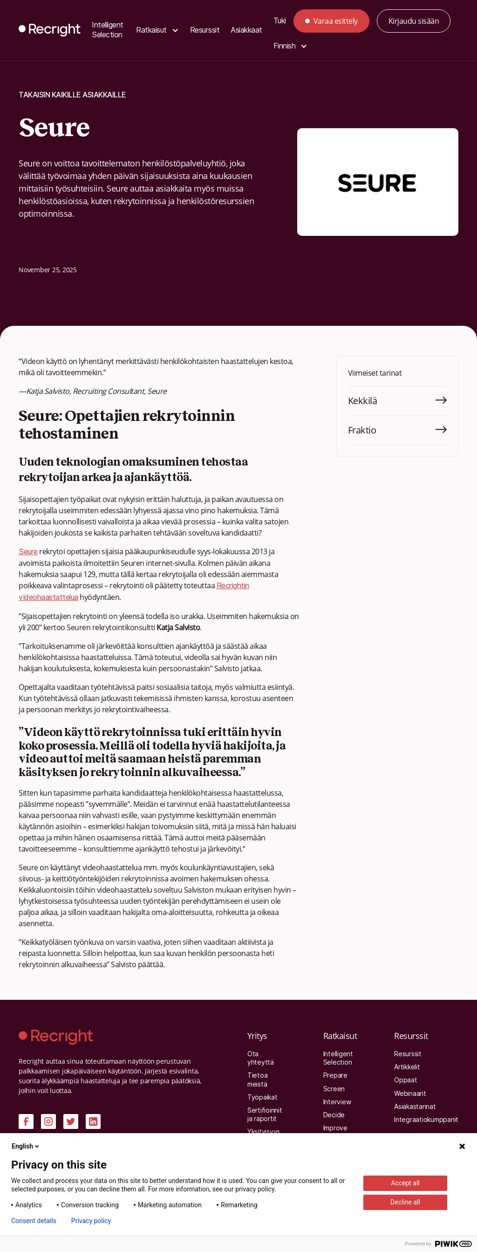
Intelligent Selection (107, 30)
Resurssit (205, 30)
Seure (28, 551)
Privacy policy (91, 1220)
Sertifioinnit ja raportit (264, 1114)
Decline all (405, 1202)
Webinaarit (410, 1093)
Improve (335, 1128)
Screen (334, 1089)
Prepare (335, 1075)
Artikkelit (407, 1067)
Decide (334, 1115)
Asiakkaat (246, 30)
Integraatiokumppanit (426, 1119)
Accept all (405, 1183)
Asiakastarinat (415, 1106)
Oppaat (405, 1080)
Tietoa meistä (257, 1079)
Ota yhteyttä (260, 1058)
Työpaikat (262, 1097)
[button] (157, 30)
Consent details (33, 1220)
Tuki (279, 20)
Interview (337, 1102)
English (26, 1146)
